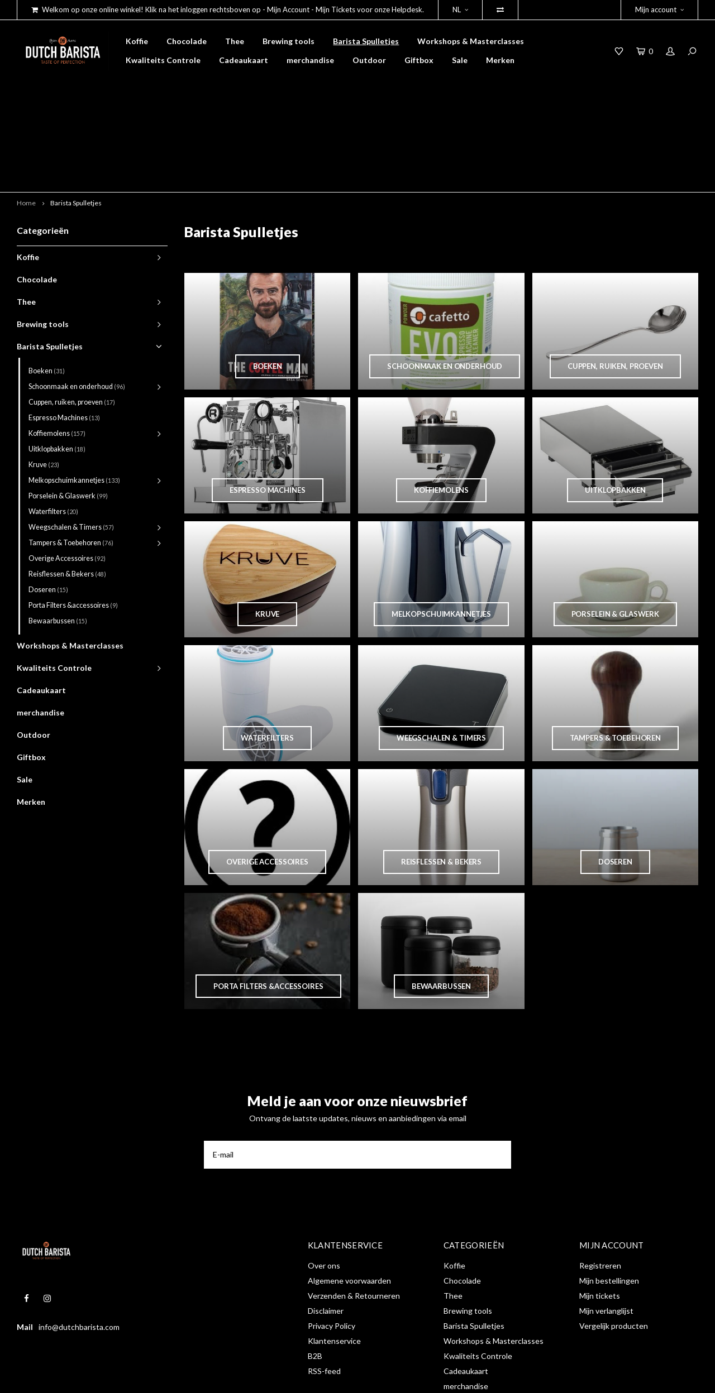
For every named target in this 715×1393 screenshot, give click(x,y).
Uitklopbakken (56, 370)
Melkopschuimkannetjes (74, 401)
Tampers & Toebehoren (70, 463)
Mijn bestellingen (609, 1202)
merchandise (310, 60)
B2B (315, 1277)
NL (460, 9)
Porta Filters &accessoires (73, 526)
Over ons (324, 1187)
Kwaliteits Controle (163, 60)
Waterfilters (53, 432)
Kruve (43, 385)
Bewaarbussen (57, 541)
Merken (500, 60)
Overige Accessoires (67, 479)
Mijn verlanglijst (606, 1232)
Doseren (48, 510)
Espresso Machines (64, 338)
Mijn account (659, 9)
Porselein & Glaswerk (68, 416)
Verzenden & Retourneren (354, 1217)
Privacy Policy (331, 1247)
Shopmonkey (191, 1376)
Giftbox (418, 60)
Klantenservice (334, 1262)
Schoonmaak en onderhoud (76, 307)
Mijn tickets (599, 1217)
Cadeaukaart (243, 60)
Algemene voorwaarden (349, 1202)
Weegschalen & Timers (71, 448)
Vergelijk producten (613, 1247)
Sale (460, 60)
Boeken (46, 291)
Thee (234, 41)
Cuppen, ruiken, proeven (71, 323)
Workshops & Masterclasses (470, 41)
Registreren (600, 1187)
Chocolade (186, 41)
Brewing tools (288, 41)
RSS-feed (324, 1292)
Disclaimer (326, 1232)
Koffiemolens (56, 354)
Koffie (137, 41)
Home (26, 123)
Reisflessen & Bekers (67, 495)
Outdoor (369, 60)
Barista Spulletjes (366, 41)
